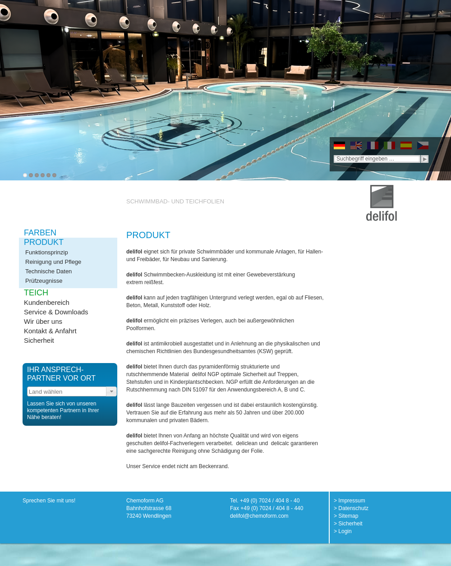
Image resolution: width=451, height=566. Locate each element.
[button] (111, 391)
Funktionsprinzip (46, 252)
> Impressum (349, 500)
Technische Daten (48, 271)
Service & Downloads (56, 312)
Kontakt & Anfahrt (50, 331)
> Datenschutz (351, 508)
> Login (343, 531)
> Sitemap (346, 516)
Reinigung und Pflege (53, 261)
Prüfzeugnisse (43, 280)
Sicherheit (39, 340)
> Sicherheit (348, 523)
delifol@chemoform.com (259, 516)
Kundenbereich (46, 302)
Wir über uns (43, 321)
